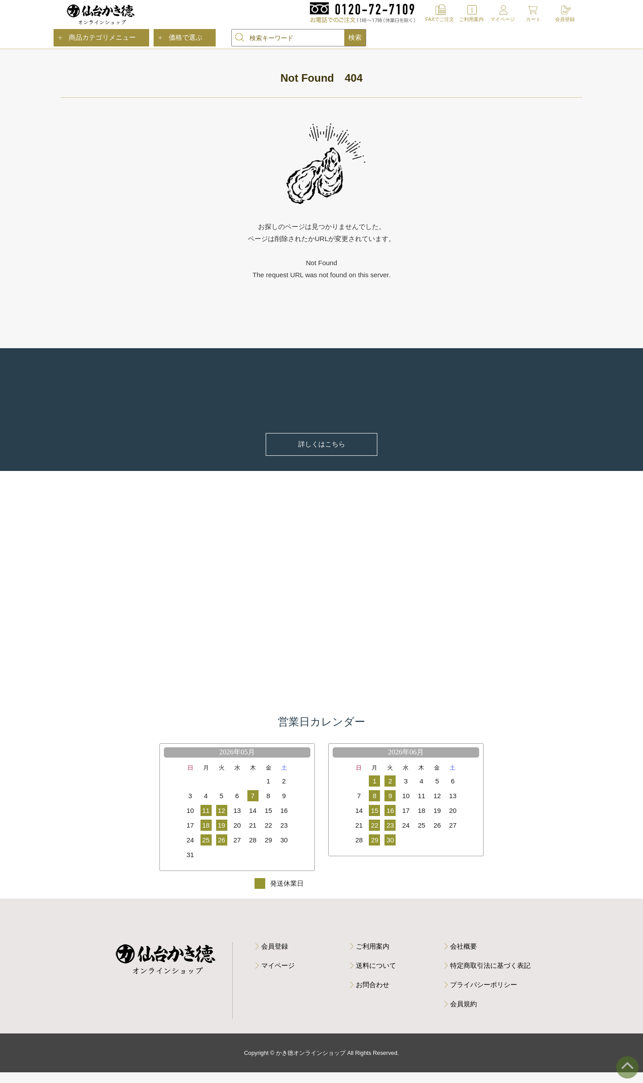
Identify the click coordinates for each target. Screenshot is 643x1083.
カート (533, 19)
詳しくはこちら (321, 446)
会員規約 (463, 1014)
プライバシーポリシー (483, 995)
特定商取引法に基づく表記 (490, 975)
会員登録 (565, 19)
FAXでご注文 (440, 19)
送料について (376, 975)
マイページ (502, 19)
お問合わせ (372, 995)
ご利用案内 (471, 19)
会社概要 (463, 956)
